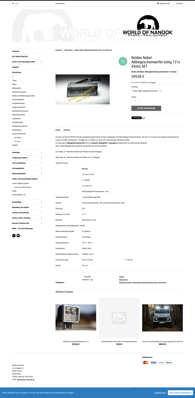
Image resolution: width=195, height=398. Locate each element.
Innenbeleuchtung (18, 103)
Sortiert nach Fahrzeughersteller (27, 62)
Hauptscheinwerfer (18, 107)
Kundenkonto (60, 3)
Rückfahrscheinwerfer (19, 126)
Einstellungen (160, 393)
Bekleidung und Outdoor (27, 207)
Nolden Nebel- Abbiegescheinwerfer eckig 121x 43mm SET (93, 50)
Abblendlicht (16, 88)
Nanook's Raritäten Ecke (27, 223)
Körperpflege (27, 202)
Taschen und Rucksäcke (27, 212)
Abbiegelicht (137, 282)
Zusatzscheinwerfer (19, 134)
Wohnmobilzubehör (27, 173)
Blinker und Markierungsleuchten (23, 96)
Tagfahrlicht (16, 119)
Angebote (15, 67)
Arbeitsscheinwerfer (19, 92)
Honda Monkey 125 (19, 195)
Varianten (134, 87)
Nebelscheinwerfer (18, 115)
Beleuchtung (27, 72)
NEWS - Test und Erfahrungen (22, 228)
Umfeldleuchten (17, 122)
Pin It (143, 118)
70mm (14, 81)
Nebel (164, 282)
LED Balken (17, 138)
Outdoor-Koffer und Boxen (27, 218)
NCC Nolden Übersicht (20, 56)
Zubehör (15, 145)
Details (58, 130)
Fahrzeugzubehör (27, 168)
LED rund (17, 141)
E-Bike (14, 191)
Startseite (15, 51)
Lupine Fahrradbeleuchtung (22, 187)
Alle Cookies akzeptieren (180, 393)
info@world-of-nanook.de (25, 379)
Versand (153, 82)
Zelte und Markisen (27, 163)
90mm (14, 84)
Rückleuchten (17, 130)
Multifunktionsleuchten (20, 111)
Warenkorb (165, 3)
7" (13, 77)
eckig (160, 282)
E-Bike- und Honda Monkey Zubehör (27, 179)
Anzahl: (133, 97)
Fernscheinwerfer (18, 100)
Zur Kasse (179, 3)
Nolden (121, 277)
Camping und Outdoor (27, 158)
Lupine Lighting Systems (20, 183)
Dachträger (27, 152)
